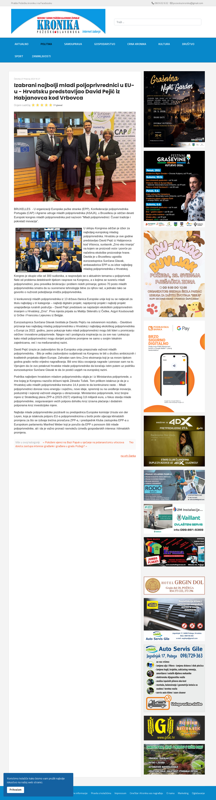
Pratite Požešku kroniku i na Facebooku (31, 3)
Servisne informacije (77, 793)
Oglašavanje (198, 793)
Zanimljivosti (41, 56)
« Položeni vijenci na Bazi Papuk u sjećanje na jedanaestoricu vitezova (83, 442)
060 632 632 (161, 3)
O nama (170, 793)
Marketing (183, 793)
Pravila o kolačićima (101, 793)
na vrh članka (128, 456)
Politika (46, 44)
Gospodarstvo (104, 44)
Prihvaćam (15, 790)
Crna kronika (136, 44)
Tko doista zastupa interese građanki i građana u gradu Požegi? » (74, 444)
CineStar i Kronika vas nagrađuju (146, 793)
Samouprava (73, 44)
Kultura (164, 44)
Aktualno (21, 44)
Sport (19, 56)
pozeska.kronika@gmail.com (188, 3)
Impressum (120, 793)
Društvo (188, 44)
